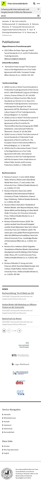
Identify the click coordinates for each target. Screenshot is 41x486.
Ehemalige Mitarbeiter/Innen (12, 32)
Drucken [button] (7, 446)
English (6, 453)
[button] (4, 331)
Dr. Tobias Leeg (30, 32)
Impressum (7, 425)
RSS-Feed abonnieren (11, 450)
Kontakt (6, 421)
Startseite (5, 21)
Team (31, 30)
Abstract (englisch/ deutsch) (15, 58)
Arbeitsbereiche (23, 24)
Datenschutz (8, 429)
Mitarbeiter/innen (10, 418)
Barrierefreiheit (9, 432)
